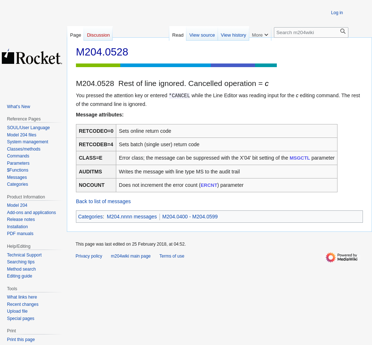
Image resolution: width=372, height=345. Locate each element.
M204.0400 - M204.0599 (190, 216)
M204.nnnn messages (132, 216)
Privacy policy (89, 256)
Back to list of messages (103, 201)
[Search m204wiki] (311, 32)
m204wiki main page (130, 256)
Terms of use (172, 256)
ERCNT (209, 185)
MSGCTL (300, 158)
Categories (90, 216)
